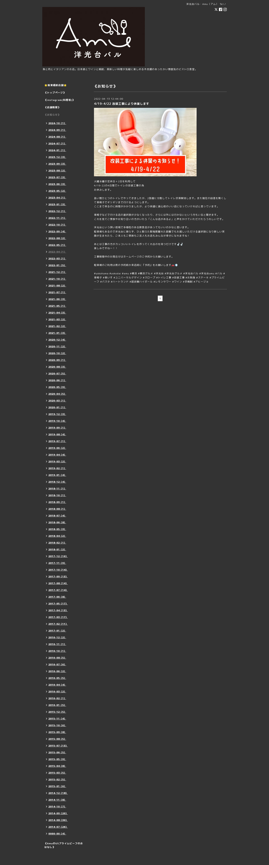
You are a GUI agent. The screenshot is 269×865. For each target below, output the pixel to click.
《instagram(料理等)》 (59, 100)
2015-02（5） (57, 779)
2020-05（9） (57, 387)
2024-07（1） (57, 143)
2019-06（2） (57, 448)
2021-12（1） (57, 272)
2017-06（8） (57, 596)
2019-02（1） (57, 468)
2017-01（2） (57, 630)
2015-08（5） (57, 739)
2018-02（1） (57, 542)
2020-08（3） (57, 366)
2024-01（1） (57, 150)
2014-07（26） (58, 827)
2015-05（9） (57, 759)
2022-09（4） (57, 231)
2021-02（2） (57, 326)
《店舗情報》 (52, 107)
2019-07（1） (57, 441)
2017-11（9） (57, 563)
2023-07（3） (57, 177)
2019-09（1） (57, 427)
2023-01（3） (57, 204)
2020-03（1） (57, 400)
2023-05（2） (57, 191)
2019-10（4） (57, 421)
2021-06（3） (57, 299)
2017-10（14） (58, 569)
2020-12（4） (57, 339)
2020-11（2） (57, 346)
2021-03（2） (57, 319)
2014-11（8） (57, 799)
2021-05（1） (57, 306)
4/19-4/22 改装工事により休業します (121, 104)
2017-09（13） (58, 576)
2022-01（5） (57, 265)
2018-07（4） (57, 515)
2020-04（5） (57, 393)
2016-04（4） (57, 684)
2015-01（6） (57, 786)
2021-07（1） (57, 292)
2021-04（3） (57, 312)
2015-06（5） (57, 752)
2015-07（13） (58, 745)
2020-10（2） (57, 353)
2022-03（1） (57, 258)
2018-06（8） (57, 522)
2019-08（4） (57, 434)
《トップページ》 (55, 92)
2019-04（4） (57, 454)
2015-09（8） (57, 732)
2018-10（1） (57, 495)
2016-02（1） (57, 698)
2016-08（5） (57, 657)
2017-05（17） (58, 603)
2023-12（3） (57, 157)
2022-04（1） (57, 251)
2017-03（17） (58, 617)
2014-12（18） (58, 793)
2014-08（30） (58, 820)
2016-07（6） (57, 664)
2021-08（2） (57, 285)
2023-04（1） (57, 197)
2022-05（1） (57, 245)
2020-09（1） (57, 360)
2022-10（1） (57, 224)
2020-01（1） (57, 407)
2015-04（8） (57, 766)
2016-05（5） (57, 678)
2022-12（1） (57, 211)
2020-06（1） (57, 380)
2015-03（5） (57, 772)
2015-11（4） (57, 718)
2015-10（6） (57, 725)
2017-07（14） (58, 590)
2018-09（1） (57, 502)
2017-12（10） (58, 556)
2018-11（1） (57, 488)
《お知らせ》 (52, 114)
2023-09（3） (57, 163)
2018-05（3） (57, 529)
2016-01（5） (57, 705)
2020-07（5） (57, 373)
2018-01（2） (57, 549)
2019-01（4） (57, 475)
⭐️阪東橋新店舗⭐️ (55, 85)
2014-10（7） (57, 806)
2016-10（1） (57, 651)
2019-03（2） (57, 461)
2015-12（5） (57, 711)
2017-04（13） (58, 610)
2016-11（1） (57, 644)
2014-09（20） (58, 813)
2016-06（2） (57, 671)
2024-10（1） (57, 123)
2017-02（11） (58, 624)
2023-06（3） (57, 184)
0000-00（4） (57, 833)
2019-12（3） (57, 414)
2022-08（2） (57, 238)
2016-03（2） (57, 691)
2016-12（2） (57, 637)
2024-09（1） (57, 130)
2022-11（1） (57, 218)
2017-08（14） (58, 583)
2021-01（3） (57, 333)
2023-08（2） (57, 170)
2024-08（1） (57, 136)
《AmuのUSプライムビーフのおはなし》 (63, 845)
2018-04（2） (57, 536)
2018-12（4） (57, 481)
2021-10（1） (57, 278)
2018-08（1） (57, 509)
